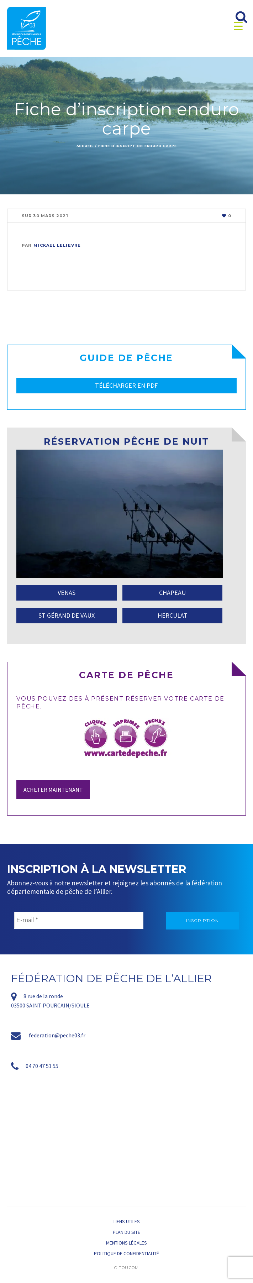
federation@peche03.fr (57, 1035)
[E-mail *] (78, 920)
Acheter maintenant (53, 789)
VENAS (66, 592)
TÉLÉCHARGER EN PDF (126, 385)
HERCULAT (173, 615)
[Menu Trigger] (238, 26)
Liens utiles (127, 1221)
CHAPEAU (172, 592)
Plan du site (126, 1232)
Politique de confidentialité (126, 1253)
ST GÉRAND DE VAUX (66, 615)
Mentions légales (126, 1243)
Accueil (85, 146)
